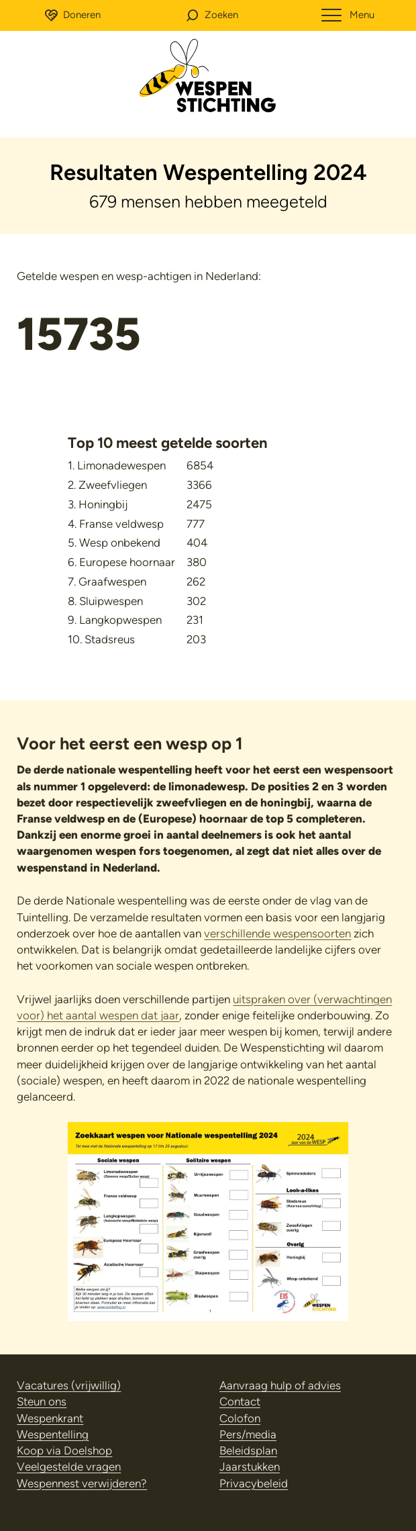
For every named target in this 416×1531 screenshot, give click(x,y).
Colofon (239, 1418)
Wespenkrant (50, 1418)
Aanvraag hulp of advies (280, 1385)
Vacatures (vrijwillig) (69, 1385)
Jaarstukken (249, 1466)
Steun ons (41, 1401)
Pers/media (247, 1434)
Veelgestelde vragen (69, 1466)
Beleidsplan (248, 1450)
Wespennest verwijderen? (82, 1483)
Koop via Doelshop (64, 1450)
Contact (239, 1401)
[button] (211, 15)
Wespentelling (53, 1434)
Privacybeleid (253, 1483)
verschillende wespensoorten (277, 933)
